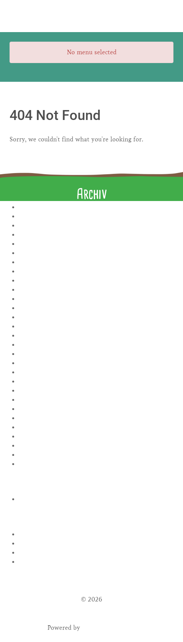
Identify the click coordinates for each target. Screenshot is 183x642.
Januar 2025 (96, 225)
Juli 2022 (96, 409)
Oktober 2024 (96, 244)
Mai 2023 (96, 345)
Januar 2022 (96, 455)
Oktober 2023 (96, 299)
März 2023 (96, 363)
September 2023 (96, 308)
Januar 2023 (96, 372)
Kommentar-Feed (96, 552)
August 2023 (96, 317)
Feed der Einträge (96, 543)
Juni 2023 (96, 335)
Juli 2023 (96, 326)
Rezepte (96, 499)
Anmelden (96, 534)
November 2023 (96, 289)
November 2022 (96, 390)
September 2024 (96, 253)
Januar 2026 (96, 207)
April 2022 (96, 436)
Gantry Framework (109, 627)
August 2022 (96, 400)
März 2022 (96, 445)
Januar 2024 (96, 280)
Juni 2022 (96, 418)
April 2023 (96, 354)
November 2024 (96, 234)
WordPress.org (96, 562)
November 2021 (96, 464)
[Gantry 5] (91, 16)
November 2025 (96, 216)
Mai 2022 (96, 427)
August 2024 (96, 262)
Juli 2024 (96, 271)
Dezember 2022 (96, 381)
